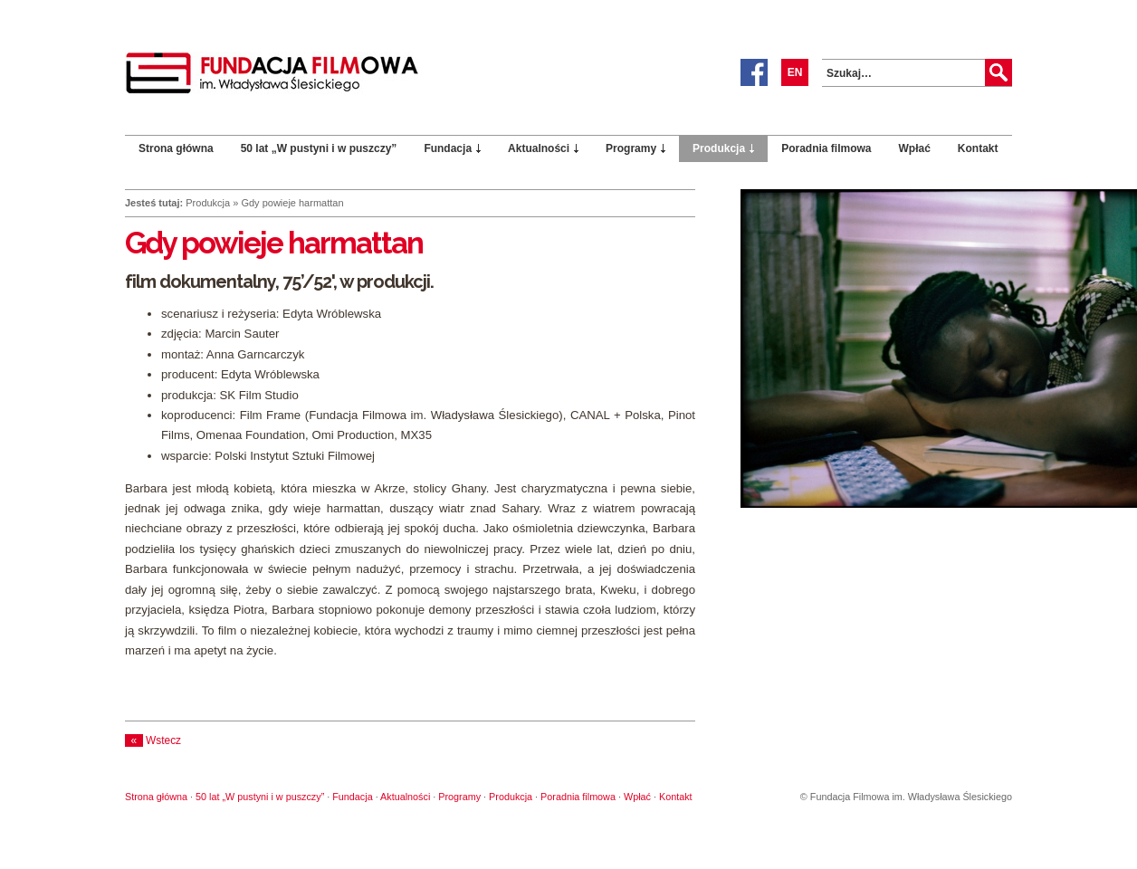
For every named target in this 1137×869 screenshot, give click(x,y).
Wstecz (153, 740)
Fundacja (448, 148)
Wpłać (915, 148)
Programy (631, 148)
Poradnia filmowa (826, 148)
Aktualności (538, 148)
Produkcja (719, 148)
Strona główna (176, 148)
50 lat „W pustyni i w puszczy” (319, 148)
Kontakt (978, 148)
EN (795, 72)
